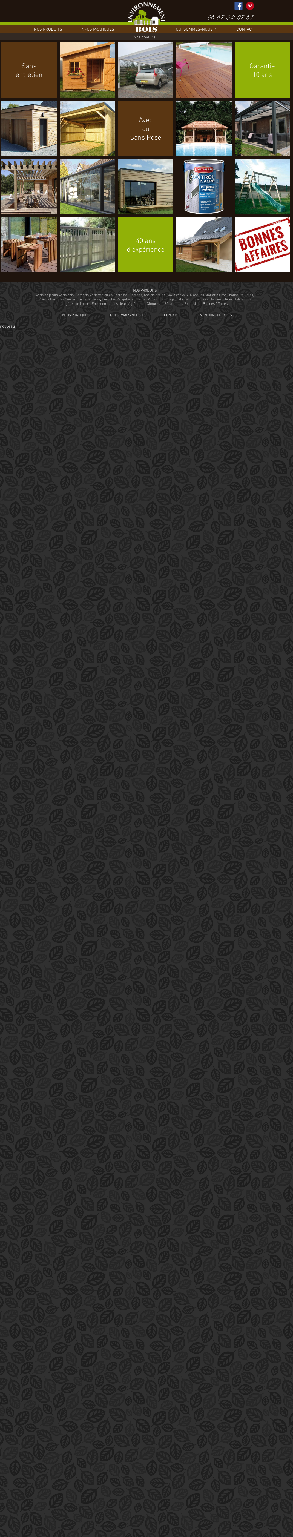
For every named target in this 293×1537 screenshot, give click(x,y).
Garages (135, 295)
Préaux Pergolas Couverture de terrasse (69, 299)
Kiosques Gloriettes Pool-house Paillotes (221, 295)
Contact (245, 29)
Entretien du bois (105, 303)
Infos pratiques (97, 29)
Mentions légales (216, 315)
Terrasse (121, 295)
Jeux (123, 303)
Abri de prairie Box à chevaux (166, 295)
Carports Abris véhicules (94, 295)
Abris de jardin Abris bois (55, 295)
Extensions (193, 303)
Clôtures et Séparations (165, 303)
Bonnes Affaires (215, 303)
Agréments (136, 303)
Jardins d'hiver (221, 299)
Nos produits (48, 29)
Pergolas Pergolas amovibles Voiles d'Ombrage (138, 299)
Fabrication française (192, 299)
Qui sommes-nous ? (196, 29)
